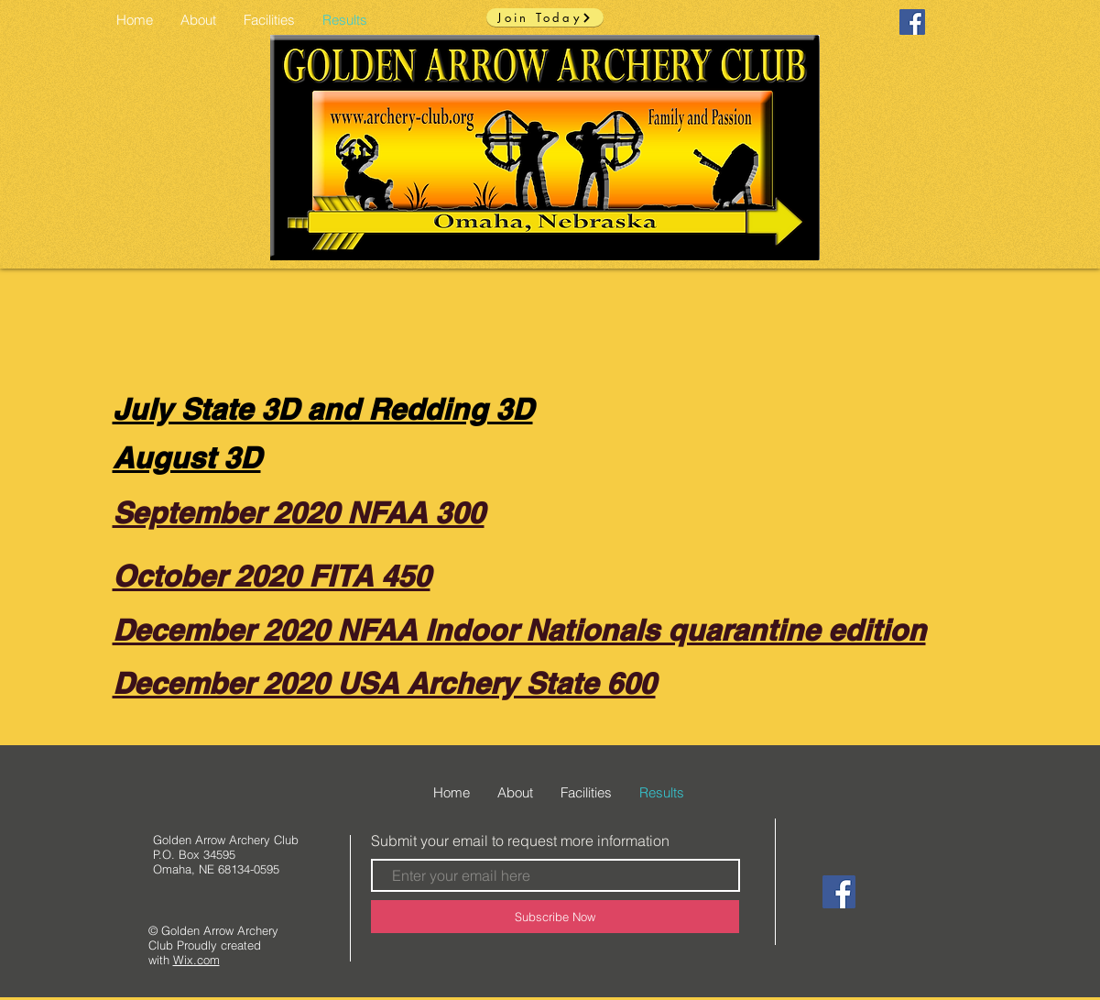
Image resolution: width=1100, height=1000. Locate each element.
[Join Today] (545, 17)
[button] (269, 19)
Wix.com (196, 959)
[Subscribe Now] (555, 916)
